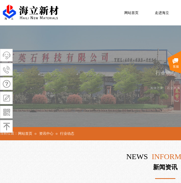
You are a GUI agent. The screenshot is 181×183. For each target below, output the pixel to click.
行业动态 (67, 133)
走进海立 (162, 13)
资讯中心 (46, 133)
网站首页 (131, 13)
